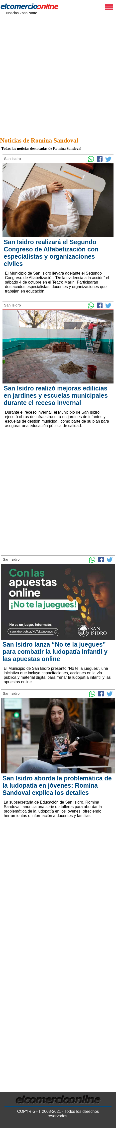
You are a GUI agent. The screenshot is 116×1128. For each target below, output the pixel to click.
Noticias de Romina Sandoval (39, 140)
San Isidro (12, 158)
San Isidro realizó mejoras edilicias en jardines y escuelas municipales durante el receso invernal (56, 395)
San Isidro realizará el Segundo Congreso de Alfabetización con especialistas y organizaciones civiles (51, 252)
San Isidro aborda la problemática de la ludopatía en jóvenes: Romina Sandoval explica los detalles (57, 785)
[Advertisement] (58, 75)
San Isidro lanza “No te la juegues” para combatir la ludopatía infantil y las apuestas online (55, 651)
